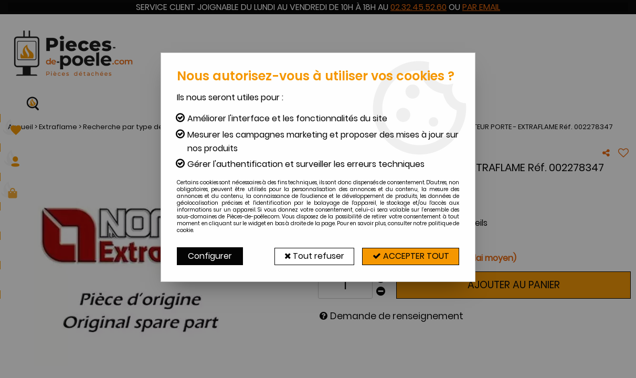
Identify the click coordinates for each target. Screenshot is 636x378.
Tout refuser (311, 256)
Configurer (210, 256)
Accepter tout (410, 256)
